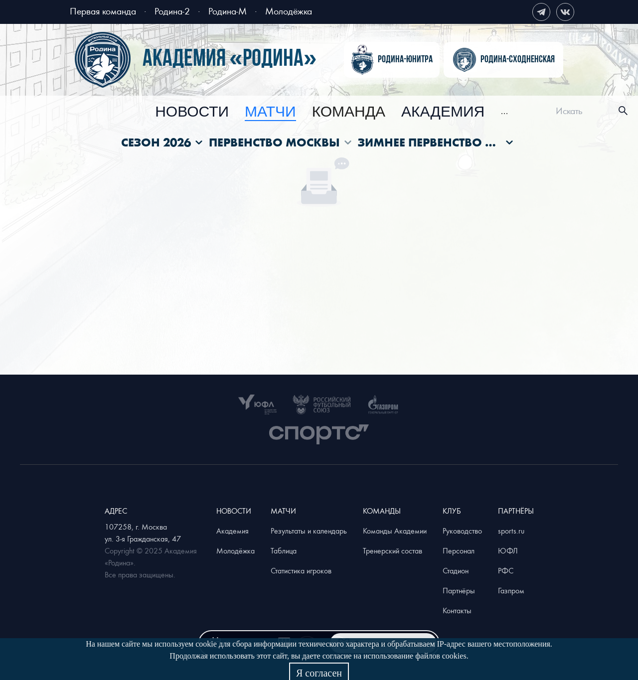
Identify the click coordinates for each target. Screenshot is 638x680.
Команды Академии (395, 531)
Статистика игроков (301, 570)
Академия (442, 112)
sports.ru (511, 531)
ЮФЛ (508, 550)
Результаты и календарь (309, 531)
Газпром (511, 590)
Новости (192, 112)
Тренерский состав (392, 550)
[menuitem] (192, 112)
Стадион (456, 570)
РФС (505, 570)
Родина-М (227, 10)
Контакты (457, 610)
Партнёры (459, 590)
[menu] (332, 111)
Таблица (284, 550)
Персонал (459, 550)
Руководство (462, 531)
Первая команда (103, 10)
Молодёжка (288, 10)
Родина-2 (172, 10)
